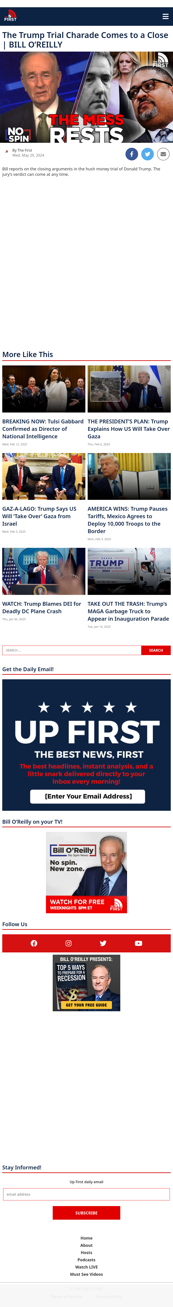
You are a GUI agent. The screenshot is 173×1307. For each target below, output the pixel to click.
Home (86, 1238)
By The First (22, 150)
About (86, 1245)
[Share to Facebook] (131, 154)
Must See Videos (86, 1274)
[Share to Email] (163, 154)
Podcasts (86, 1259)
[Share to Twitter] (147, 154)
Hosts (86, 1252)
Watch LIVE (86, 1267)
